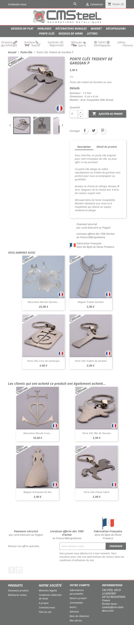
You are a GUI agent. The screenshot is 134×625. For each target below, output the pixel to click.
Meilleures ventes (17, 594)
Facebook (11, 570)
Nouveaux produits (18, 590)
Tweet (93, 130)
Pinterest (102, 130)
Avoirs (73, 607)
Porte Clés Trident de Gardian (91, 360)
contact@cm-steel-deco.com (113, 608)
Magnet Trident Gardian (91, 302)
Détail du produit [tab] (107, 146)
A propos (43, 603)
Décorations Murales (71, 28)
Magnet (96, 28)
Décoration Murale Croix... (37, 433)
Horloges (44, 28)
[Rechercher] (57, 4)
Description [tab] (84, 146)
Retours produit (78, 598)
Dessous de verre (71, 33)
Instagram (19, 570)
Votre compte (80, 585)
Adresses (74, 611)
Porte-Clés (46, 33)
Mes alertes (76, 620)
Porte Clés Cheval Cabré (96, 492)
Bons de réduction (79, 616)
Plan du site (45, 611)
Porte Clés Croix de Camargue (43, 360)
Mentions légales (48, 590)
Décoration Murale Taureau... (43, 302)
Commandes (76, 602)
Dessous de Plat (22, 28)
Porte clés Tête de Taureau (96, 433)
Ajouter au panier (107, 114)
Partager (84, 130)
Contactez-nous (17, 4)
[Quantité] (74, 114)
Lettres (92, 33)
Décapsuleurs (116, 28)
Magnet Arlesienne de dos (37, 492)
